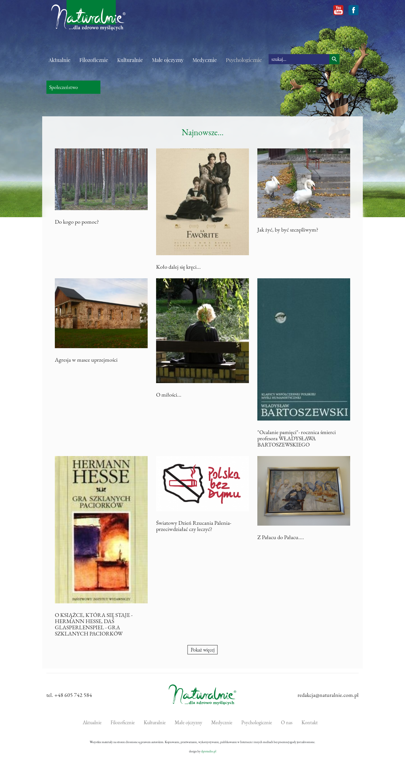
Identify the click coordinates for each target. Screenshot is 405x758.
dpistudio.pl (208, 751)
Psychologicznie (244, 60)
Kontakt (310, 722)
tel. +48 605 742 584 (69, 695)
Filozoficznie (93, 60)
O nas (286, 722)
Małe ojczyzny (167, 60)
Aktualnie (59, 60)
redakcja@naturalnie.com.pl (328, 695)
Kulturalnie (130, 60)
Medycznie (205, 60)
